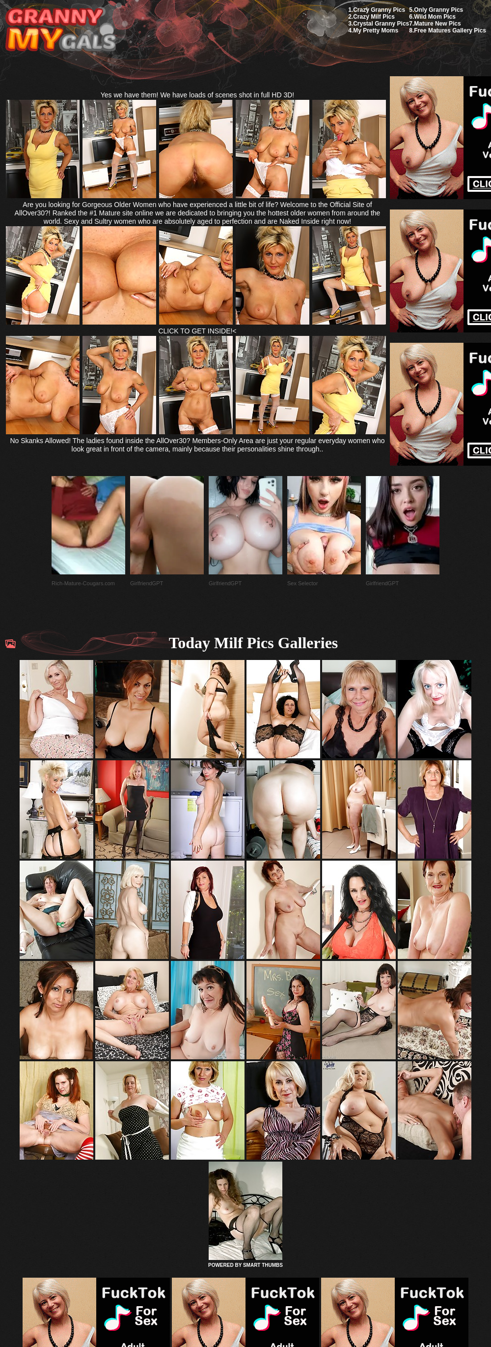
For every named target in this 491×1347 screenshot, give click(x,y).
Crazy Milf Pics (374, 16)
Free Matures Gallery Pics (450, 30)
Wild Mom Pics (435, 16)
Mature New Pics (437, 23)
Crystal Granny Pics (381, 23)
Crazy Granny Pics (379, 9)
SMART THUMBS (263, 1265)
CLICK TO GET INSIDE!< (197, 331)
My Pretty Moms (375, 30)
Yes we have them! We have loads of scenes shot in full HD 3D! (198, 95)
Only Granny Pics (438, 9)
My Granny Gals (60, 30)
